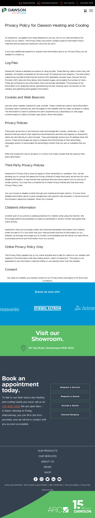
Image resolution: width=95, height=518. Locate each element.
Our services (48, 456)
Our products (47, 451)
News (47, 467)
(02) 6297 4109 (86, 3)
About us (47, 461)
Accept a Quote (70, 406)
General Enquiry (70, 415)
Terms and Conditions (72, 485)
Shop (47, 472)
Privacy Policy (86, 485)
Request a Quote (70, 396)
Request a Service (70, 387)
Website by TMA (47, 490)
